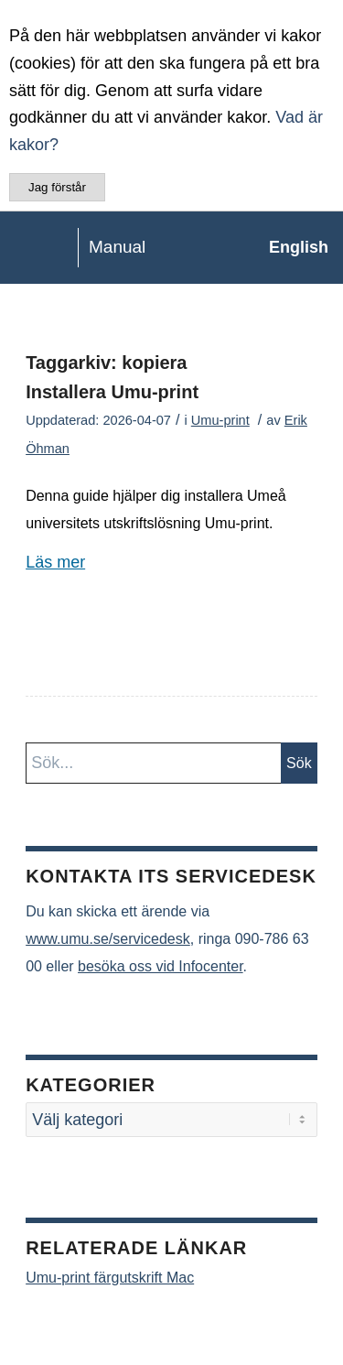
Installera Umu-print (112, 392)
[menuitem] (289, 247)
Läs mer (55, 562)
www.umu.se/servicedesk (108, 939)
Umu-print (220, 420)
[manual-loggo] (137, 247)
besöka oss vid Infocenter (160, 966)
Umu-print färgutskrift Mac (110, 1277)
